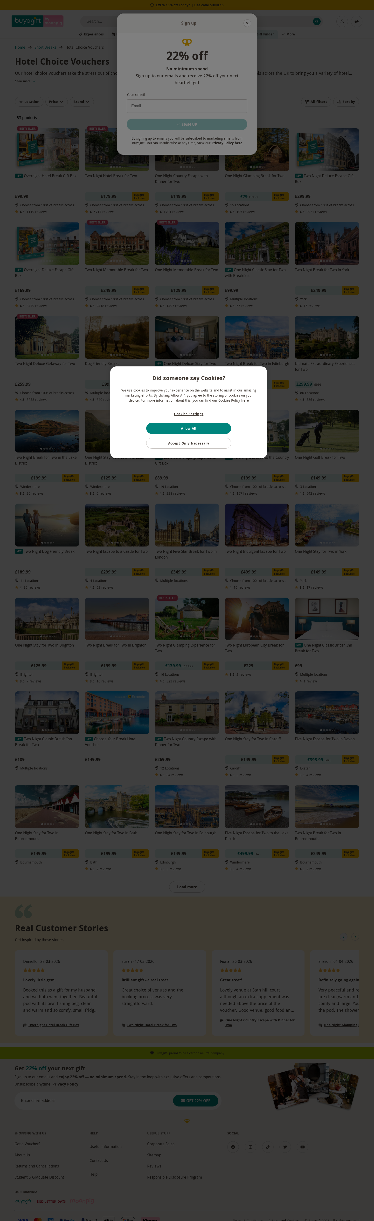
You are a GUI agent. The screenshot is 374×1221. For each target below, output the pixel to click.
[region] (188, 412)
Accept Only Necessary (188, 443)
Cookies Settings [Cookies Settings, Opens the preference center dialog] (188, 413)
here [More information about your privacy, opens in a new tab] (245, 400)
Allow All (188, 428)
